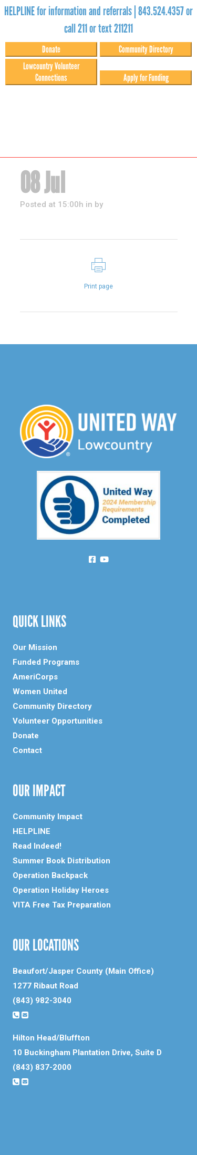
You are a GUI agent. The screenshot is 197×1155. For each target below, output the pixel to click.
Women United (40, 691)
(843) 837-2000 (42, 1067)
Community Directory (146, 49)
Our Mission (35, 647)
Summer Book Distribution (61, 860)
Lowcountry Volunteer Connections (51, 72)
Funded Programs (46, 662)
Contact (27, 750)
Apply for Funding (146, 78)
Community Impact (47, 816)
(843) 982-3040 (42, 1000)
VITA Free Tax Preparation (62, 905)
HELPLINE (31, 831)
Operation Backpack (50, 875)
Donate (51, 49)
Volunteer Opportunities (57, 721)
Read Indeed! (37, 846)
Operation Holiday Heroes (61, 890)
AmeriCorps (35, 677)
